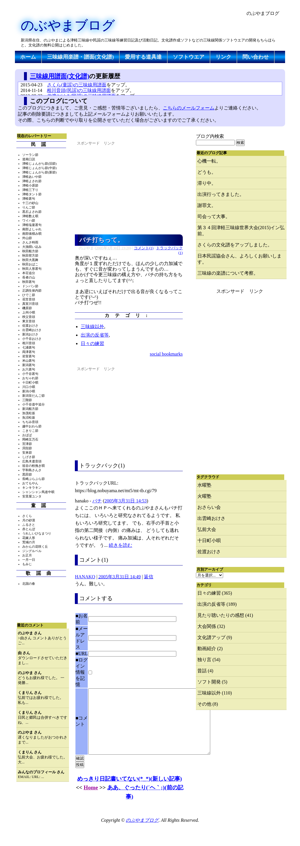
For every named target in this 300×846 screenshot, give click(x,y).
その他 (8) (207, 703)
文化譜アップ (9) (214, 637)
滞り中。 (206, 183)
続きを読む (120, 545)
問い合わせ (255, 57)
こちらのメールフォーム (188, 107)
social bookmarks (166, 353)
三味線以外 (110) (214, 692)
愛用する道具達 (143, 57)
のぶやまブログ (68, 25)
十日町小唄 (209, 540)
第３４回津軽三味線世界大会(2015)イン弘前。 (241, 230)
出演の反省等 (95, 335)
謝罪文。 (206, 205)
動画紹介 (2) (210, 648)
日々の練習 (92, 343)
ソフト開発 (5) (212, 681)
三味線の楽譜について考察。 (227, 273)
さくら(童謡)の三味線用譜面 (76, 84)
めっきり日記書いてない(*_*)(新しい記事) (129, 792)
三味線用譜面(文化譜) (59, 76)
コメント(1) (144, 248)
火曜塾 (204, 496)
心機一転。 (209, 161)
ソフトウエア (188, 57)
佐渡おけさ (209, 551)
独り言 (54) (208, 659)
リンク (223, 57)
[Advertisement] (121, 64)
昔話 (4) (205, 670)
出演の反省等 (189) (217, 604)
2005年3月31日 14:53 (125, 500)
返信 (148, 576)
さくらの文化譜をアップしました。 (234, 244)
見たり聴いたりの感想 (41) (225, 615)
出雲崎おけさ (211, 518)
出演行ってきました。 (220, 194)
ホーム (28, 57)
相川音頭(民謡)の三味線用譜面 (79, 90)
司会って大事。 (213, 216)
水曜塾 (204, 485)
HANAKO (85, 576)
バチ (97, 500)
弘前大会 (206, 529)
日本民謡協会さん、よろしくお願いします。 (239, 258)
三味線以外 (92, 326)
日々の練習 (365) (214, 593)
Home (91, 801)
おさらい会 (209, 507)
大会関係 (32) (211, 626)
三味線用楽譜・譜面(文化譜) (80, 57)
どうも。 (206, 172)
